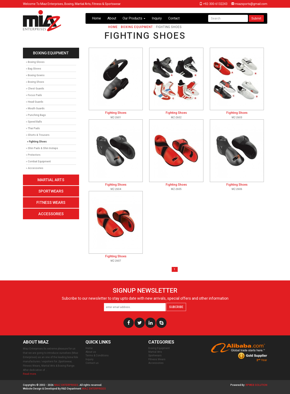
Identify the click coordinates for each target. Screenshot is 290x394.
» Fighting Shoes (37, 141)
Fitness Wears (50, 202)
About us (91, 351)
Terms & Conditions (97, 355)
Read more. (30, 373)
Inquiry (157, 18)
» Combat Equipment (38, 161)
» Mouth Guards (35, 108)
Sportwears (50, 191)
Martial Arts (51, 180)
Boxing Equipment (51, 53)
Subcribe (176, 307)
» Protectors (33, 154)
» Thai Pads (33, 128)
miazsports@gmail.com (249, 4)
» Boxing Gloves (35, 62)
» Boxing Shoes (35, 81)
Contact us (92, 362)
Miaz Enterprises (66, 385)
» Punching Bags (36, 115)
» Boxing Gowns (35, 75)
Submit (256, 18)
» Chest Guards (35, 88)
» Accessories (34, 168)
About (111, 18)
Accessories (51, 214)
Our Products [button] (134, 18)
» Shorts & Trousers (38, 134)
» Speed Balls (34, 121)
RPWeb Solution (256, 385)
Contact (174, 18)
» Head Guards (34, 101)
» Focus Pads (34, 95)
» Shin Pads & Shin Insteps (42, 148)
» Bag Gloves (33, 68)
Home (96, 18)
